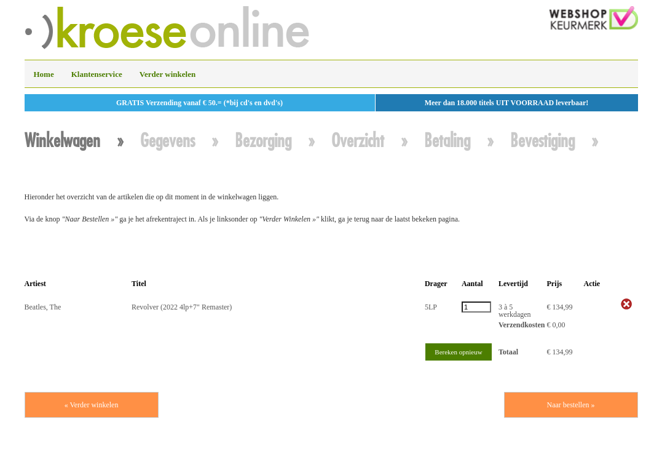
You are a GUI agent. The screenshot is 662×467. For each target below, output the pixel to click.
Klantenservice (96, 74)
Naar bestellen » (571, 405)
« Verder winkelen (92, 405)
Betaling (447, 140)
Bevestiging (542, 140)
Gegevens (167, 140)
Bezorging (263, 140)
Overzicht (357, 140)
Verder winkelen (167, 74)
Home (44, 74)
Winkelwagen (62, 140)
